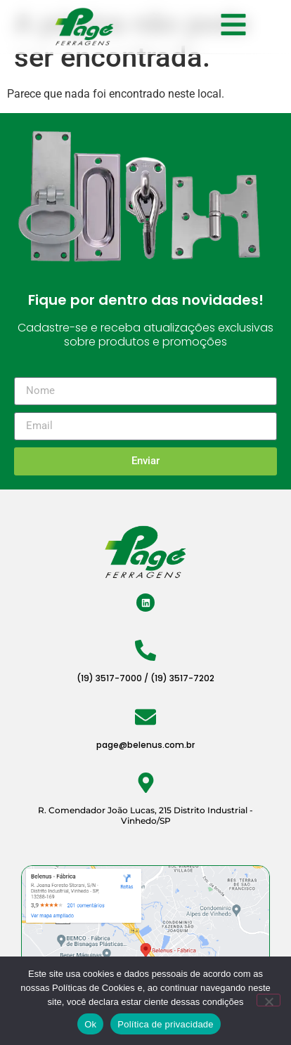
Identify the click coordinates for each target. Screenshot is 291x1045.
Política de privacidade (165, 1024)
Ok (90, 1024)
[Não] (268, 1000)
